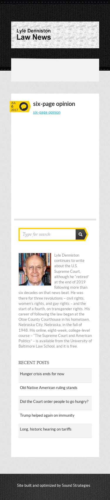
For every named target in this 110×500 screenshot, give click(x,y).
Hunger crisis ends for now (42, 374)
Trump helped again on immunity (47, 415)
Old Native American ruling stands (48, 388)
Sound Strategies (76, 485)
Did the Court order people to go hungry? (54, 401)
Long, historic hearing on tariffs (46, 429)
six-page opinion (46, 112)
